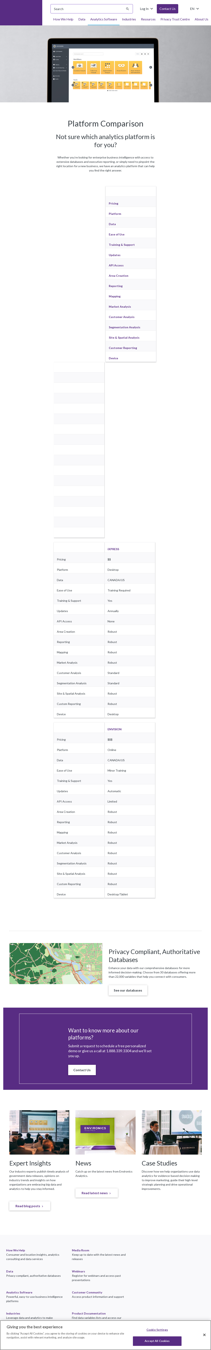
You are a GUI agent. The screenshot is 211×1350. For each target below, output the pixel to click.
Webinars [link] (78, 1271)
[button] (128, 990)
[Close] (204, 1334)
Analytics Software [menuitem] (103, 19)
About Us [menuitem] (201, 19)
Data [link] (9, 1271)
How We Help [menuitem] (63, 19)
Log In (147, 8)
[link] (29, 1206)
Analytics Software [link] (19, 1292)
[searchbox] (91, 8)
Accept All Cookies (157, 1341)
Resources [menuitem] (148, 19)
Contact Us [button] (167, 9)
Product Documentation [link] (89, 1313)
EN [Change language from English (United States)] (194, 8)
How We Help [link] (15, 1250)
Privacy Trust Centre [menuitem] (175, 19)
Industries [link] (13, 1313)
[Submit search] (127, 9)
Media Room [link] (80, 1250)
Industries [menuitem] (129, 19)
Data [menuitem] (81, 19)
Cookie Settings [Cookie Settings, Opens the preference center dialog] (157, 1329)
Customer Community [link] (87, 1292)
